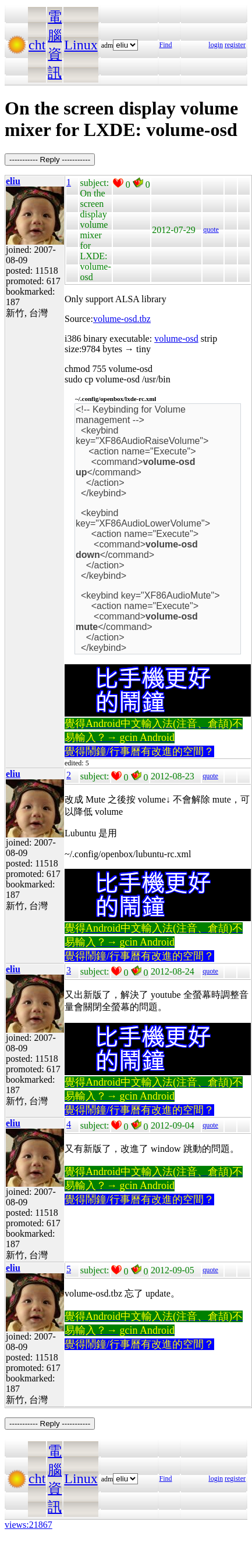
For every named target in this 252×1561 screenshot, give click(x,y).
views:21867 (28, 1525)
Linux (80, 44)
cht (37, 44)
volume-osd (176, 338)
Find (165, 45)
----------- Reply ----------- (49, 159)
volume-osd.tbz (122, 319)
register (235, 45)
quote (211, 229)
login (215, 45)
